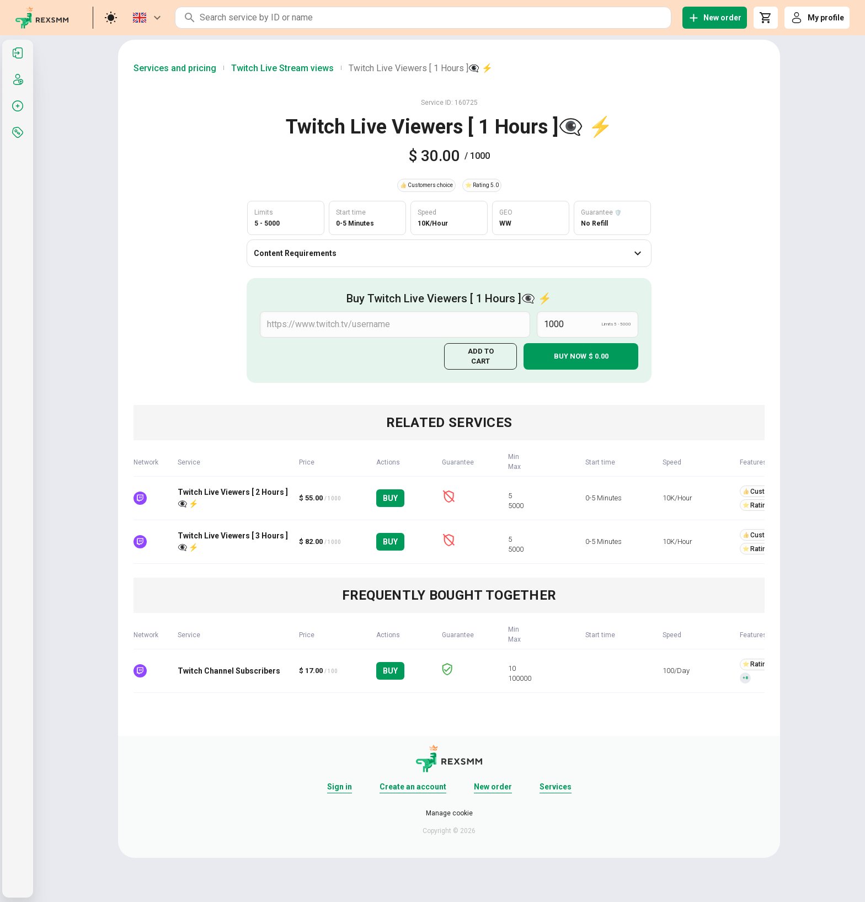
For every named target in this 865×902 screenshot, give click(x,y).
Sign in (339, 786)
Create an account (413, 786)
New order (493, 786)
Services (556, 786)
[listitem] (17, 53)
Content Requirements (449, 253)
